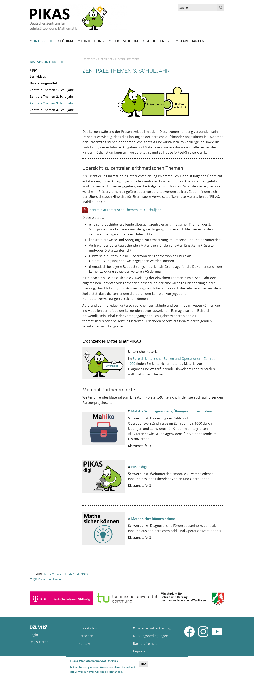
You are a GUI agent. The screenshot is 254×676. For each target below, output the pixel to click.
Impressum (141, 651)
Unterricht (43, 41)
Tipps (33, 70)
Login (34, 635)
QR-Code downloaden (48, 579)
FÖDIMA (66, 41)
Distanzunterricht (47, 62)
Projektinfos (87, 628)
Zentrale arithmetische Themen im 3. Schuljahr (125, 210)
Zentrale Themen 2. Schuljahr (51, 96)
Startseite (88, 59)
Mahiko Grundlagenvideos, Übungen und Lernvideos (172, 411)
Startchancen (191, 41)
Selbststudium (125, 41)
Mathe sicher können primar (153, 518)
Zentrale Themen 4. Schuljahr (51, 110)
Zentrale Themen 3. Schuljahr (51, 103)
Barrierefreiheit (145, 643)
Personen (85, 636)
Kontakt (84, 643)
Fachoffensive (158, 41)
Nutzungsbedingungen (150, 636)
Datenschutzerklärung (153, 628)
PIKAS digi (139, 467)
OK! (143, 664)
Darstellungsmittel (43, 83)
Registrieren (39, 642)
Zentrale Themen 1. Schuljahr (51, 90)
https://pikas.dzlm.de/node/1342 (66, 574)
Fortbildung (92, 41)
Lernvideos (38, 76)
